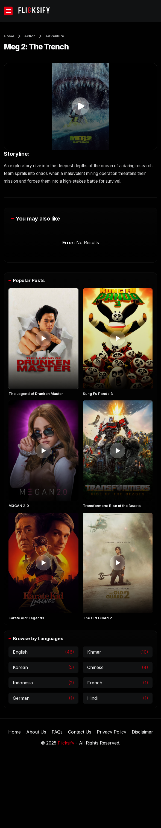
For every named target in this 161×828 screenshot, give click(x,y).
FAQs (57, 732)
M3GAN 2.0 (18, 505)
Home (9, 36)
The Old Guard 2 (97, 618)
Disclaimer (142, 732)
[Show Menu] (8, 11)
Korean (20, 667)
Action (30, 36)
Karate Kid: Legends (26, 618)
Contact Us (79, 732)
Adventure (54, 36)
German (21, 698)
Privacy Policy (111, 732)
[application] (80, 106)
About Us (36, 732)
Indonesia (23, 683)
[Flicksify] (33, 11)
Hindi (92, 698)
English (20, 652)
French (94, 683)
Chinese (95, 667)
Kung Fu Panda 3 (98, 393)
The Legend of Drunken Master (35, 393)
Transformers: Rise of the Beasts (112, 505)
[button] (80, 106)
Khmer (94, 652)
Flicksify (66, 743)
